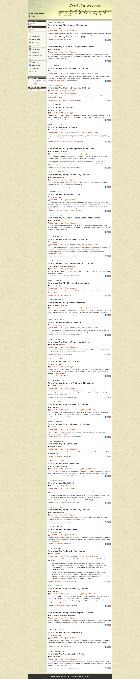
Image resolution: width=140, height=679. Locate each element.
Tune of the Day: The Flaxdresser (63, 529)
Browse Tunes (35, 36)
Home (32, 30)
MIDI (62, 30)
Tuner (32, 62)
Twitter (40, 90)
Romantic (60, 100)
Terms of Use (67, 676)
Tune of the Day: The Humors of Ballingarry (67, 25)
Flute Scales (34, 52)
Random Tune (34, 42)
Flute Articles (34, 49)
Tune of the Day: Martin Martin (61, 483)
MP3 (68, 30)
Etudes (55, 100)
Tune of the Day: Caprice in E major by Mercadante (71, 47)
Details (43, 84)
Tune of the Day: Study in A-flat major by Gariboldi (70, 263)
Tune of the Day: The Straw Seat (62, 444)
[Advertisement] (37, 125)
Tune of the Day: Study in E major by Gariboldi (69, 88)
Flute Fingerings (35, 55)
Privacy (74, 676)
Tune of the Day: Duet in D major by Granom (68, 68)
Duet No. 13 (57, 253)
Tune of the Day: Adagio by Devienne (64, 322)
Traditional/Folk (59, 39)
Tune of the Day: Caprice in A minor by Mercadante (71, 383)
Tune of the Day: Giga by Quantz (62, 127)
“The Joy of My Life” (60, 373)
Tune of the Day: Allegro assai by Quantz (66, 303)
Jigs (55, 39)
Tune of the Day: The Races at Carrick (65, 632)
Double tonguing (57, 625)
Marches (69, 502)
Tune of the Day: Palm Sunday (61, 107)
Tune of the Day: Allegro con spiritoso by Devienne (71, 149)
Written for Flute (62, 61)
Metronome (34, 59)
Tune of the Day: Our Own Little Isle (64, 361)
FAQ (32, 33)
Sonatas (63, 141)
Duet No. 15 (57, 603)
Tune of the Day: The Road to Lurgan (64, 194)
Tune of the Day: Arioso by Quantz (63, 463)
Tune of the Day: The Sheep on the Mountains (68, 283)
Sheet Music (38, 84)
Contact (33, 75)
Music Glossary (35, 65)
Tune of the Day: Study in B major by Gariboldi (69, 424)
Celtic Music (56, 210)
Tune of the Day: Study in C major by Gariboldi (69, 175)
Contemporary (63, 502)
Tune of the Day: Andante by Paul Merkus (66, 551)
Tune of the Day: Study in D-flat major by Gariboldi (71, 613)
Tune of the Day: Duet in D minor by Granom (68, 239)
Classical (56, 61)
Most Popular (34, 46)
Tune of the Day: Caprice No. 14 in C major (67, 654)
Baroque (56, 80)
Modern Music (35, 39)
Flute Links (34, 71)
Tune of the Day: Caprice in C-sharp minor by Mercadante (74, 218)
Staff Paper (34, 68)
